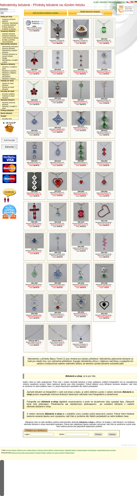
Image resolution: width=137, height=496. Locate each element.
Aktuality (103, 2)
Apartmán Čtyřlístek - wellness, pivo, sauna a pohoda (49, 452)
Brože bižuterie (6, 113)
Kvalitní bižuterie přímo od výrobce (106, 450)
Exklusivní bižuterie (9, 36)
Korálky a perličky (8, 40)
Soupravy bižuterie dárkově (8, 20)
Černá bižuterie (7, 42)
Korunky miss (7, 119)
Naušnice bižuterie (59, 450)
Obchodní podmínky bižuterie (45, 450)
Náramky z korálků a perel (9, 107)
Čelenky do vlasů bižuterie (8, 97)
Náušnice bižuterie (8, 64)
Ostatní (3, 116)
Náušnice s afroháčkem (6, 76)
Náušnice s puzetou (9, 71)
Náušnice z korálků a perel (9, 68)
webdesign (124, 445)
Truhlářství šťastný (69, 452)
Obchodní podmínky (116, 2)
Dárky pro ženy (6, 17)
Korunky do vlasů (7, 91)
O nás (95, 2)
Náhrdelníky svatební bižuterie (9, 51)
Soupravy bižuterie (8, 31)
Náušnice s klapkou (9, 73)
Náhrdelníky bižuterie (9, 44)
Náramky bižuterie (8, 100)
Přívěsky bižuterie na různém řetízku (9, 55)
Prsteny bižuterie (7, 110)
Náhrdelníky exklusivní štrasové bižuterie (10, 47)
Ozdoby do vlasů (7, 81)
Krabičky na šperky (9, 29)
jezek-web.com (132, 445)
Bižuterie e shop (21, 450)
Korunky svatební (8, 94)
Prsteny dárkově (8, 27)
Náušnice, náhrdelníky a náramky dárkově (10, 24)
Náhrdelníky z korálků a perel (10, 61)
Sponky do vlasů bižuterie (8, 88)
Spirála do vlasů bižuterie (8, 84)
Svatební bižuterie (8, 34)
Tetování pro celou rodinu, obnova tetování (22, 452)
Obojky (4, 58)
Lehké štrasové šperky (10, 38)
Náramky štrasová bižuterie (8, 103)
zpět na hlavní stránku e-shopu (45, 13)
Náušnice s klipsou (9, 79)
